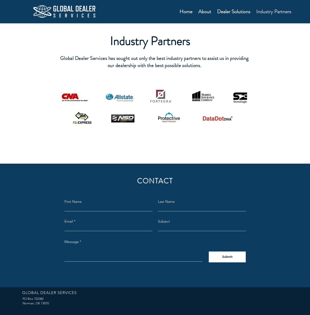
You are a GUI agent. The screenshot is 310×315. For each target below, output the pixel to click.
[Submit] (227, 256)
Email (68, 221)
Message (71, 242)
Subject (164, 221)
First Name (73, 201)
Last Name (166, 201)
